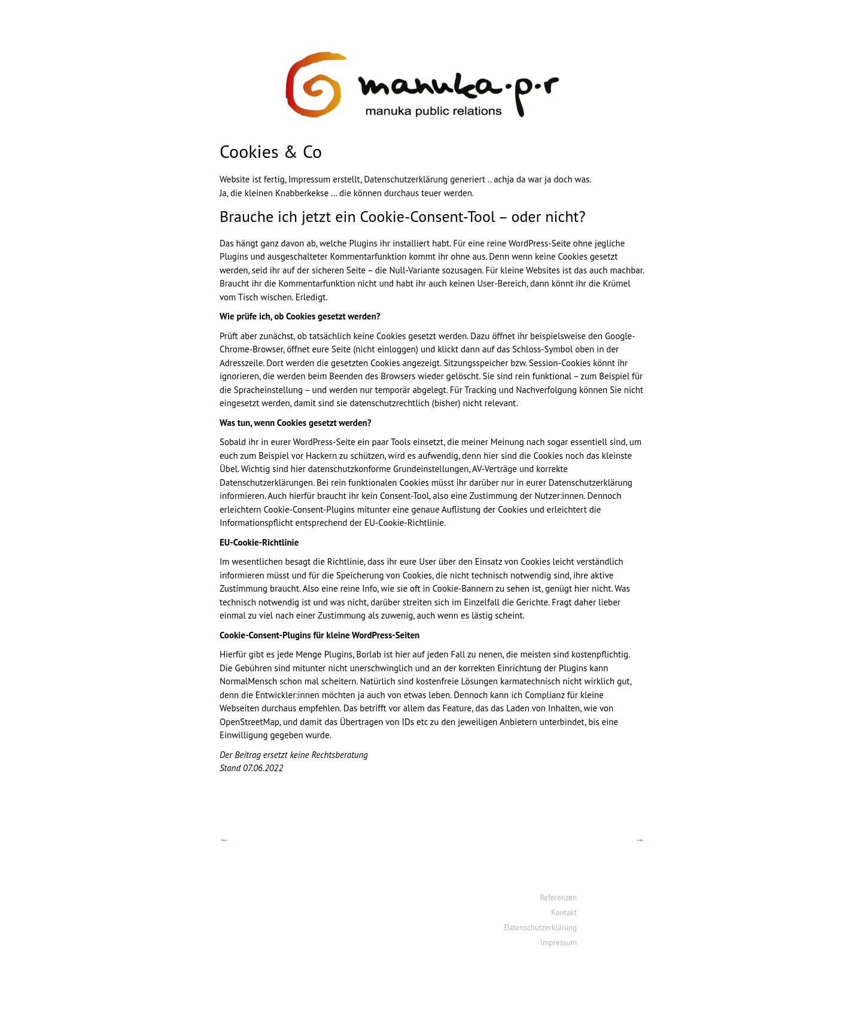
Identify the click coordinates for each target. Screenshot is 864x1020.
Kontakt (564, 913)
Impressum (558, 942)
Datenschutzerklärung (540, 927)
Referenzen (558, 898)
